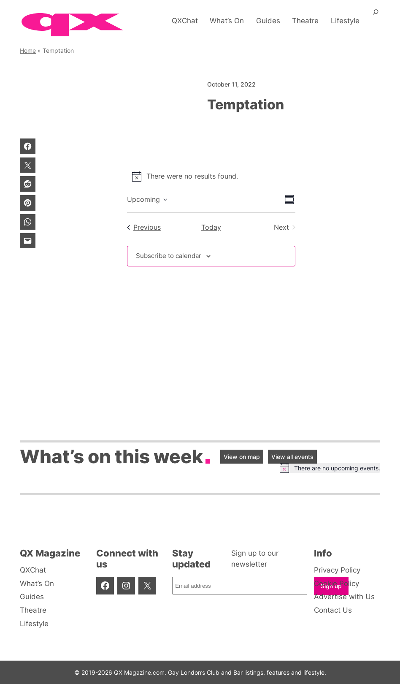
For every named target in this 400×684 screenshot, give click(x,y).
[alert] (211, 176)
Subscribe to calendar (171, 256)
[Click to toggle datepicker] (147, 200)
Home (28, 50)
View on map (242, 456)
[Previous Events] (144, 227)
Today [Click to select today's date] (211, 227)
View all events (292, 456)
